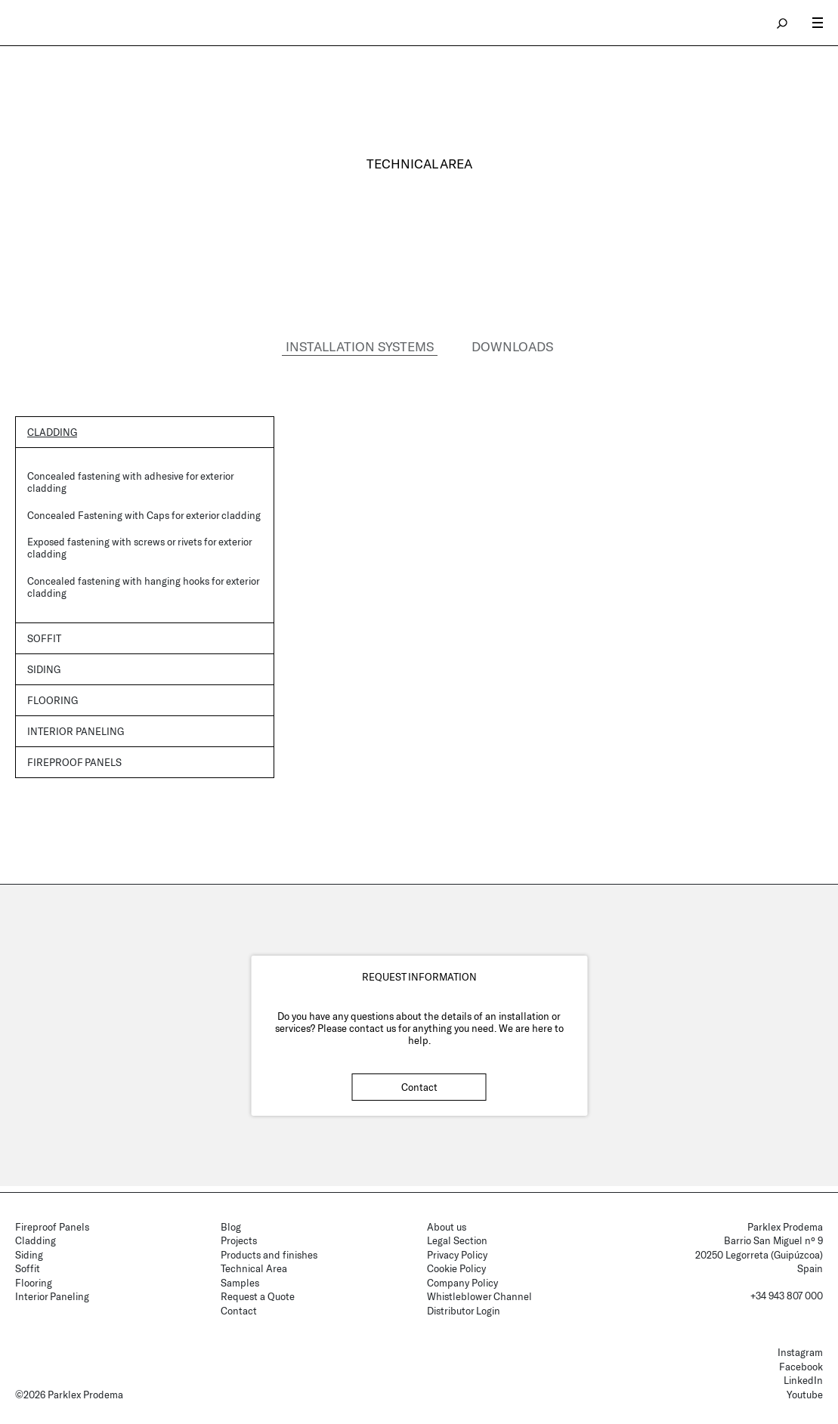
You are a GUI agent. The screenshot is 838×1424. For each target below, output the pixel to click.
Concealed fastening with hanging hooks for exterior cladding (143, 587)
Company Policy (462, 1283)
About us (446, 1227)
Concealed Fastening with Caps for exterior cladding (144, 515)
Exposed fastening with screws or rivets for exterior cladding (139, 548)
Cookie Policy (456, 1268)
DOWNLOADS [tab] (512, 346)
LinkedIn (803, 1380)
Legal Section (457, 1240)
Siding (43, 669)
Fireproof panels (74, 763)
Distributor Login (463, 1311)
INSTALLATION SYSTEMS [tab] (360, 346)
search (783, 23)
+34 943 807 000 (786, 1296)
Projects (239, 1240)
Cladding (52, 432)
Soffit (44, 638)
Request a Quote (258, 1296)
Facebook (801, 1367)
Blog (231, 1227)
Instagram (800, 1352)
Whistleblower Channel (479, 1296)
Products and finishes (269, 1255)
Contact (419, 1088)
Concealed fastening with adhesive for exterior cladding (130, 482)
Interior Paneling (75, 732)
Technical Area (254, 1268)
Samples (240, 1283)
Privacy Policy (457, 1255)
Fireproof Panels (52, 1227)
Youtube (805, 1394)
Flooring (52, 701)
